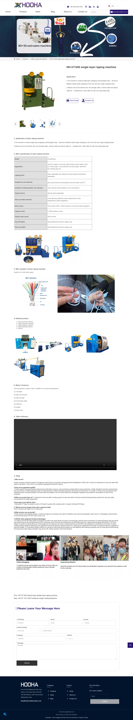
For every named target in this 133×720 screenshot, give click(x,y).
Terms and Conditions (71, 714)
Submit (27, 663)
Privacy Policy (60, 714)
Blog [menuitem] (53, 12)
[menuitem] (23, 12)
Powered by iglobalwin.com (66, 712)
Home (18, 59)
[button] (23, 11)
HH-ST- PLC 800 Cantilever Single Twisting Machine (37, 598)
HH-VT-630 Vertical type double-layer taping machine (37, 595)
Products (25, 59)
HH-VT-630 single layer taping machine (62, 59)
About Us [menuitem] (68, 12)
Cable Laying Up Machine (39, 59)
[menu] (45, 12)
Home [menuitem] (7, 12)
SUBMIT (105, 701)
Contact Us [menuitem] (82, 12)
